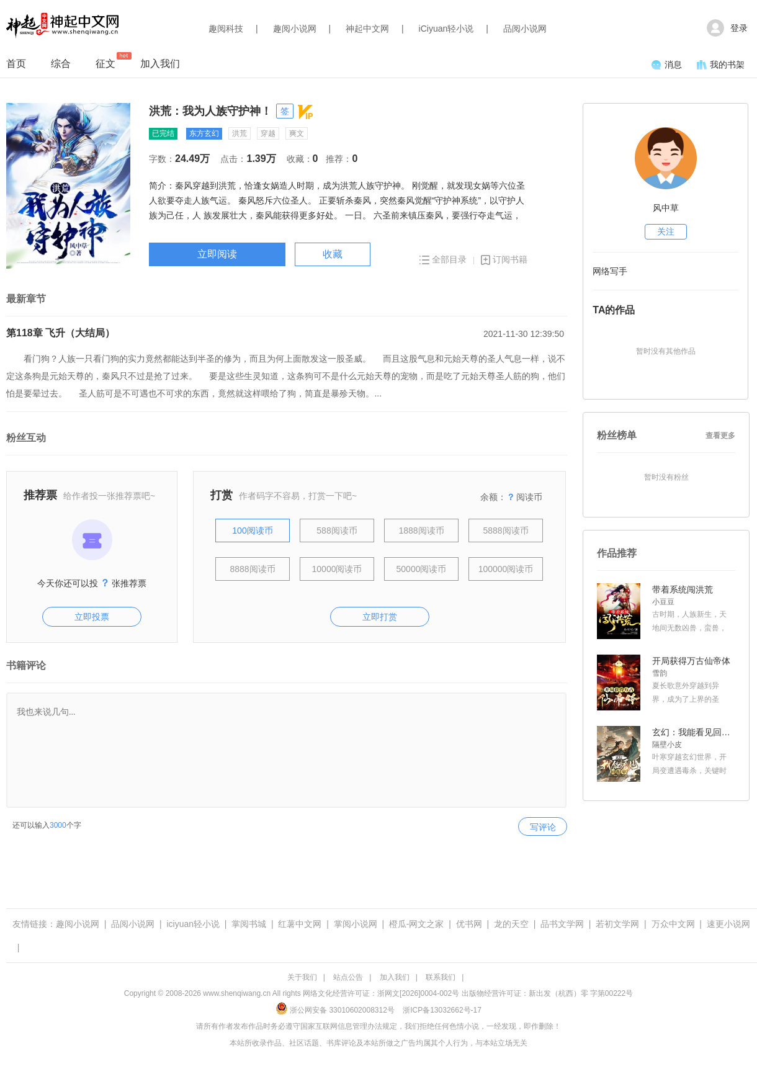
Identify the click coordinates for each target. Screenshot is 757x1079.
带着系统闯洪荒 (682, 589)
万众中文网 (673, 924)
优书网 (469, 924)
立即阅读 (217, 254)
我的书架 (721, 65)
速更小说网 (728, 924)
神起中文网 (367, 29)
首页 (16, 63)
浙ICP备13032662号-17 (442, 1010)
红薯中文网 (299, 924)
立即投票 (91, 617)
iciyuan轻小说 (193, 924)
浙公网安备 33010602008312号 (335, 1010)
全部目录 (443, 259)
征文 (105, 60)
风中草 (666, 208)
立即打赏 (379, 617)
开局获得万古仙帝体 (691, 661)
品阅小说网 (525, 29)
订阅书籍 (504, 259)
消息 (667, 65)
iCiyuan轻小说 (446, 29)
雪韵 (659, 673)
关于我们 (302, 977)
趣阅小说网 (294, 29)
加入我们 (160, 63)
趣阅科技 (225, 29)
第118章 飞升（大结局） (60, 333)
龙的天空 (511, 924)
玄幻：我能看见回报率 (692, 732)
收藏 (333, 254)
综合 (61, 63)
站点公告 (348, 977)
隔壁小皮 (667, 744)
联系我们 (440, 977)
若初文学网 (617, 924)
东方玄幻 (204, 133)
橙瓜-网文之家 (416, 924)
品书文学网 (562, 924)
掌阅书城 (248, 924)
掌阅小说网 (355, 924)
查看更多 (720, 435)
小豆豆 (663, 602)
